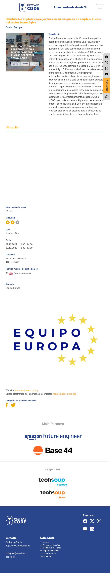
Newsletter (107, 85)
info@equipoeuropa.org (64, 394)
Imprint (44, 542)
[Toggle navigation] (100, 7)
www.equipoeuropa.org (27, 390)
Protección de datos (50, 545)
